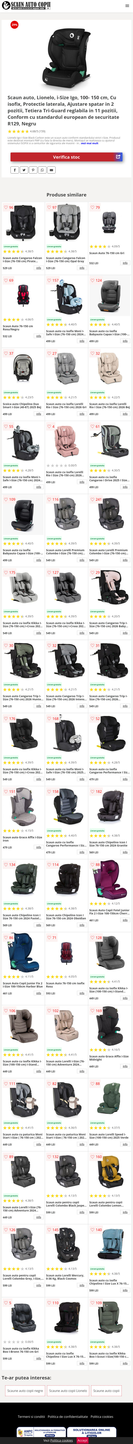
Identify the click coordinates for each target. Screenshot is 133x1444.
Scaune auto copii (106, 1391)
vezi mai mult (89, 143)
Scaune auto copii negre (25, 1391)
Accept (83, 1440)
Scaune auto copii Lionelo (68, 1391)
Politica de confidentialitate (68, 1416)
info (38, 268)
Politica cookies (102, 1416)
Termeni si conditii (31, 1416)
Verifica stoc (87, 157)
